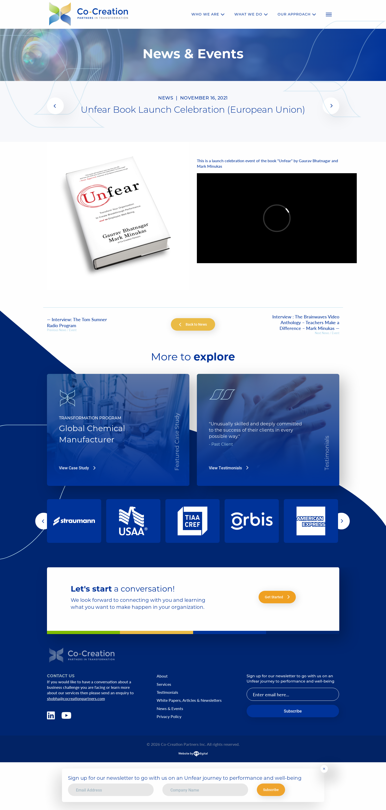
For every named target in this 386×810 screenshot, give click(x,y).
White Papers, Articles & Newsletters (189, 700)
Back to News (193, 324)
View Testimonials (228, 468)
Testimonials (167, 692)
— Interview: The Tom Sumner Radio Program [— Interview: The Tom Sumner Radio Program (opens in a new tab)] (77, 322)
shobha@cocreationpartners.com (76, 698)
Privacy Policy (169, 716)
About (162, 676)
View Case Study (77, 468)
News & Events (170, 708)
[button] (55, 105)
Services (164, 684)
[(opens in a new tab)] (55, 105)
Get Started (277, 597)
